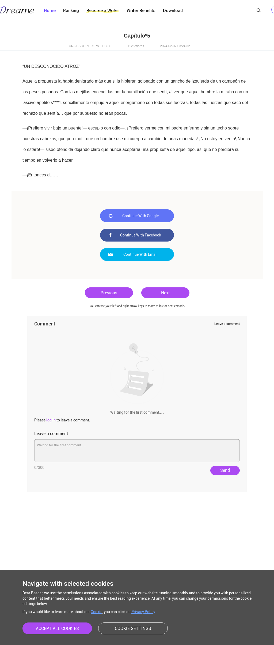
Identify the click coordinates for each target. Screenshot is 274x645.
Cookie (96, 612)
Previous (109, 292)
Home (50, 10)
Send (225, 470)
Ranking (71, 10)
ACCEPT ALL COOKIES (57, 628)
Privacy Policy (143, 612)
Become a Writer (102, 10)
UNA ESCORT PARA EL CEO (90, 46)
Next (165, 292)
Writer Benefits (141, 10)
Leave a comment (227, 324)
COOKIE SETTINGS (133, 628)
